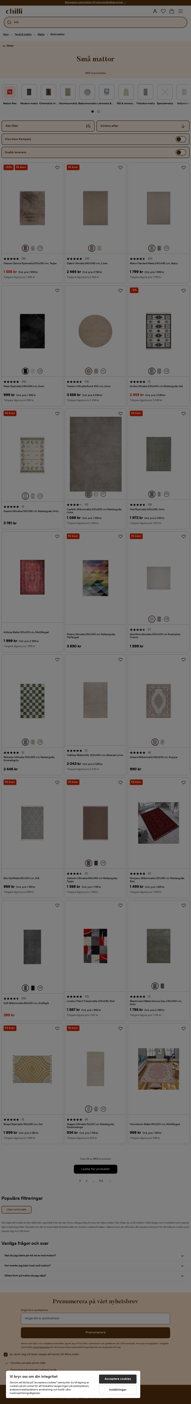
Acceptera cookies (118, 1379)
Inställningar (118, 1390)
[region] (73, 1384)
